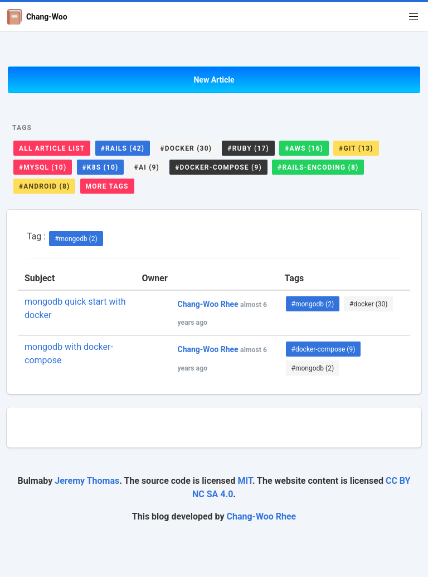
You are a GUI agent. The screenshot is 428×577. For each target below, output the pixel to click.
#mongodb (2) (76, 239)
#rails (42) (123, 148)
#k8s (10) (100, 167)
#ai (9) (146, 167)
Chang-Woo (37, 17)
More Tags (107, 186)
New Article (213, 79)
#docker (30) (186, 148)
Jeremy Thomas (87, 480)
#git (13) (356, 148)
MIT (244, 480)
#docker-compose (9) (218, 167)
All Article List (52, 148)
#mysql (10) (42, 167)
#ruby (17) (248, 148)
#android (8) (44, 186)
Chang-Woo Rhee (261, 516)
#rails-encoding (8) (318, 167)
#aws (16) (304, 148)
